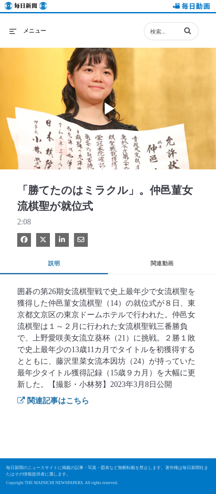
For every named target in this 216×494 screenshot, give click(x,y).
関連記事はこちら (53, 400)
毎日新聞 (25, 7)
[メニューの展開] (28, 31)
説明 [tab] (54, 263)
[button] (187, 30)
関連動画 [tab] (162, 263)
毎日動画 (190, 7)
